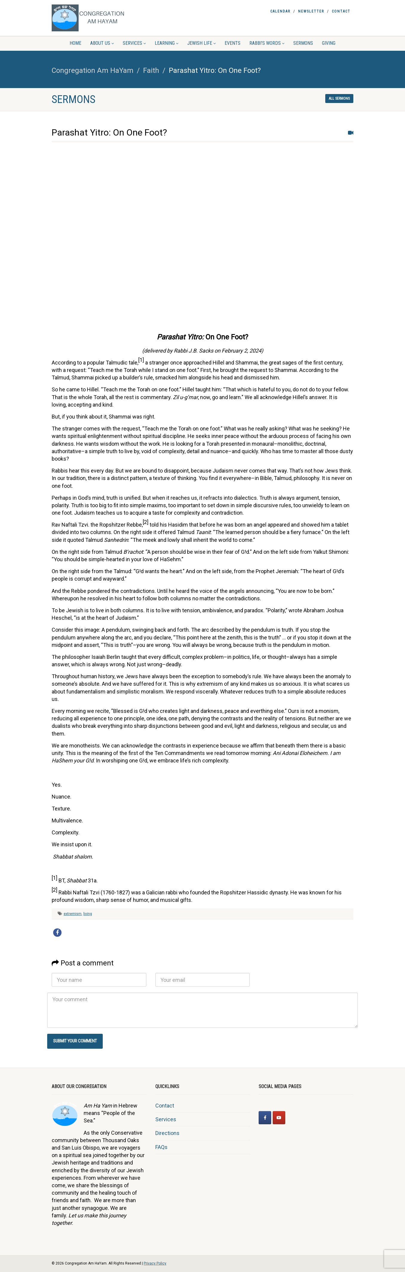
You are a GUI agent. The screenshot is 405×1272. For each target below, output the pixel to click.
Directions (167, 1133)
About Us (102, 43)
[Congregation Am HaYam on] (292, 1117)
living (87, 914)
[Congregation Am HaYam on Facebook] (265, 1117)
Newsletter (311, 11)
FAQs (161, 1147)
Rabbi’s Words (266, 43)
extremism (73, 914)
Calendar (280, 11)
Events (232, 43)
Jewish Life (201, 43)
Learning (166, 43)
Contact (341, 11)
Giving (328, 43)
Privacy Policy (155, 1263)
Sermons (303, 43)
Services (134, 43)
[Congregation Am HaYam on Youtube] (279, 1117)
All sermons (339, 98)
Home (75, 43)
